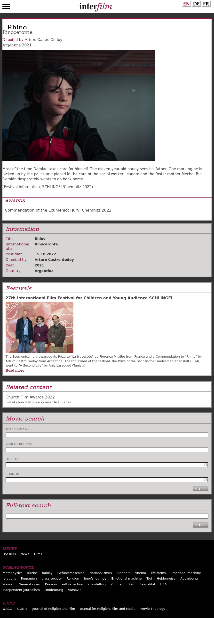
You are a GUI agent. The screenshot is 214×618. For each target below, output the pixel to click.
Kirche (32, 573)
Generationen (29, 584)
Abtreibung (189, 578)
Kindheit (123, 573)
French (206, 3)
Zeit (131, 584)
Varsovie (74, 590)
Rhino (40, 239)
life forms (158, 573)
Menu (6, 7)
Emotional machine (186, 573)
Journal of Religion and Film (53, 609)
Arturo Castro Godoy (43, 39)
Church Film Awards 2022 (30, 397)
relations (9, 578)
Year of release (19, 444)
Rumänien (29, 578)
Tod (149, 578)
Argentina (11, 45)
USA (163, 584)
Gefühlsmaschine (71, 573)
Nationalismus (100, 573)
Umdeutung (54, 590)
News (25, 554)
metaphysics (12, 573)
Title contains (17, 429)
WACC (7, 609)
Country (13, 474)
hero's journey (95, 578)
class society (52, 578)
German (196, 3)
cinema (140, 573)
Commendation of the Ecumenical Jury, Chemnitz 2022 (58, 210)
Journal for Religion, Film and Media (107, 609)
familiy (47, 573)
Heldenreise (166, 578)
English (186, 3)
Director (13, 459)
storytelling (97, 584)
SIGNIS (22, 609)
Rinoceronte (46, 244)
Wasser (8, 584)
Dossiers (9, 554)
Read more (15, 370)
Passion (51, 584)
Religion (73, 578)
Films (38, 554)
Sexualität (147, 584)
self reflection (72, 584)
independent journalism (21, 590)
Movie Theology (152, 609)
